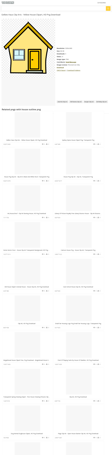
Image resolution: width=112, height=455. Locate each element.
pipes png (9, 400)
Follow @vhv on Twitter (9, 438)
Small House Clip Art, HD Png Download (16, 386)
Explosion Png (34, 403)
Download (60, 68)
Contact (4, 426)
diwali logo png (10, 405)
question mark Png (35, 405)
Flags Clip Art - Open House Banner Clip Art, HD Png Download (51, 280)
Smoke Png (33, 412)
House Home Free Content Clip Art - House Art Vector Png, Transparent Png (27, 315)
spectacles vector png (12, 407)
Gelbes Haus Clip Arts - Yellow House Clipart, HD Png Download (23, 139)
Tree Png (32, 410)
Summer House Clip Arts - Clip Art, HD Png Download (75, 350)
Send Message (71, 62)
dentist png (9, 398)
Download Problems (73, 70)
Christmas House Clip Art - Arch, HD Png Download (74, 315)
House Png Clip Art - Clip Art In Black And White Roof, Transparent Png (80, 139)
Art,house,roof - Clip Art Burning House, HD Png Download (22, 174)
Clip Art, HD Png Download (70, 209)
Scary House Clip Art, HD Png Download (43, 386)
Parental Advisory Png (36, 400)
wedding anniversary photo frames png (17, 403)
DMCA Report (61, 70)
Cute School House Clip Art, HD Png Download (46, 209)
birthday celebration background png (16, 410)
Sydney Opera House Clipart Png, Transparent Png (47, 139)
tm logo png (10, 412)
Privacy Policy (6, 431)
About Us (4, 427)
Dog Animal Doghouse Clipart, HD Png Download (19, 280)
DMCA (4, 429)
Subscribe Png (35, 398)
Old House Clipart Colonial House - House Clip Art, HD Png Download (25, 209)
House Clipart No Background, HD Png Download (47, 315)
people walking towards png (14, 415)
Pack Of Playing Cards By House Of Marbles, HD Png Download (51, 245)
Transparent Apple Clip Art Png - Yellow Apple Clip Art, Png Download (80, 280)
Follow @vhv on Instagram (9, 436)
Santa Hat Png (34, 407)
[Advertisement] (84, 32)
